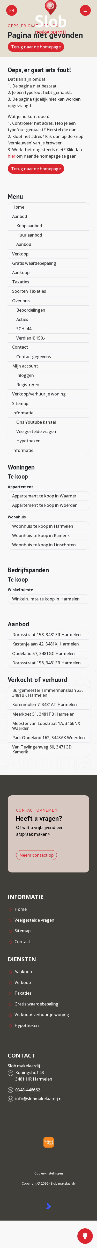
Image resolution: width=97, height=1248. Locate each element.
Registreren (27, 384)
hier (11, 156)
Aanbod (19, 216)
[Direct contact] (11, 10)
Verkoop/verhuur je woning (39, 394)
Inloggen (25, 375)
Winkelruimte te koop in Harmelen (46, 599)
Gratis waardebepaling (34, 263)
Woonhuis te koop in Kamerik (41, 535)
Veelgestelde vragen (36, 431)
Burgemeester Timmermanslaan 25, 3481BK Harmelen (47, 692)
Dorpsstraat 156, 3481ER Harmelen (46, 663)
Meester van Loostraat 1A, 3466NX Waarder (46, 726)
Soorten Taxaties (29, 291)
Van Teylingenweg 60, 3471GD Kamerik (42, 749)
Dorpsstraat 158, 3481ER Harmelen (46, 634)
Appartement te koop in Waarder (44, 496)
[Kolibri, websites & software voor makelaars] (48, 1206)
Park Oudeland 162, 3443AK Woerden (48, 737)
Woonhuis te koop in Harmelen (42, 526)
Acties (22, 319)
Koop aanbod (29, 226)
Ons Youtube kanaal (36, 422)
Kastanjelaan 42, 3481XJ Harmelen (45, 644)
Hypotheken (28, 441)
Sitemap (20, 403)
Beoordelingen (30, 310)
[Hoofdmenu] (85, 10)
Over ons (21, 301)
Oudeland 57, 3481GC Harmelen (43, 653)
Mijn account (25, 366)
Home (18, 207)
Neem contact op (36, 855)
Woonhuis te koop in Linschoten (44, 545)
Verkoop (20, 254)
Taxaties (20, 282)
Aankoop (20, 272)
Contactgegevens (33, 356)
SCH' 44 (23, 329)
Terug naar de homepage (36, 47)
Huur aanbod (29, 235)
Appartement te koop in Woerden (45, 505)
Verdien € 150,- (31, 338)
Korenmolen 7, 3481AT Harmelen (44, 704)
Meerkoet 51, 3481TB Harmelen (43, 714)
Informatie (22, 413)
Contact (20, 347)
